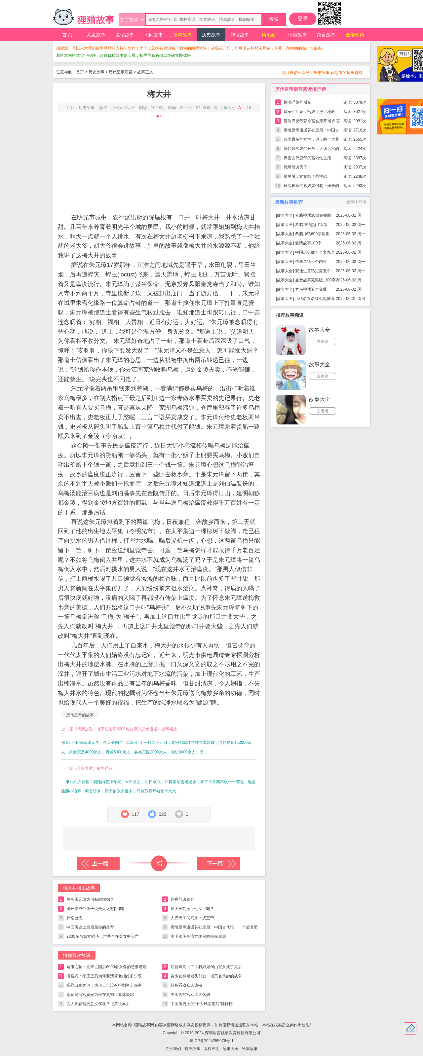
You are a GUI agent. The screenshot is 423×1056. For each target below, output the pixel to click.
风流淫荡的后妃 (297, 102)
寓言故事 (326, 34)
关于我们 (173, 1048)
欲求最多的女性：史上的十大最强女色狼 (311, 140)
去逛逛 (322, 341)
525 (162, 814)
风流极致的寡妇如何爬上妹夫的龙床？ (311, 186)
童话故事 (125, 34)
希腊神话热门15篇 (311, 224)
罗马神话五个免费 (311, 289)
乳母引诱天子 (295, 167)
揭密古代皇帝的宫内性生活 (307, 158)
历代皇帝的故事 (80, 715)
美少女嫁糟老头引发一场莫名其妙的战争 (206, 976)
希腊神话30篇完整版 (313, 215)
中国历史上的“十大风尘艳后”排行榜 (202, 1003)
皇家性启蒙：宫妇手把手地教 (309, 111)
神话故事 (240, 34)
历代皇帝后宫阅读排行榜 (300, 89)
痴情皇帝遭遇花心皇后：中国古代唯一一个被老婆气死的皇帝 (214, 928)
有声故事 (192, 1048)
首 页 (67, 34)
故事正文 (145, 72)
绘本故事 (182, 34)
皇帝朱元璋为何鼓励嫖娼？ (90, 899)
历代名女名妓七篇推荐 (315, 298)
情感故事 (297, 34)
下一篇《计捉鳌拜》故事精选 (87, 768)
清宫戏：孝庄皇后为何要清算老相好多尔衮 (104, 976)
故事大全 (285, 215)
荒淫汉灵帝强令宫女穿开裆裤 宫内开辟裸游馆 (312, 122)
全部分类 (355, 34)
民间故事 (153, 34)
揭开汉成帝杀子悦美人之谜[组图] (95, 908)
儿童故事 (96, 34)
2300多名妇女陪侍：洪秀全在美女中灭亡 (102, 936)
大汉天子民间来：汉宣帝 (192, 918)
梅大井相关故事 (79, 888)
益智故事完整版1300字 (315, 280)
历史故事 (211, 34)
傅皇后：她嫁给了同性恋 (305, 176)
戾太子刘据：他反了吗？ (192, 908)
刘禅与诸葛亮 (182, 899)
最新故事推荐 (289, 202)
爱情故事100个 (308, 243)
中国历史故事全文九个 (315, 252)
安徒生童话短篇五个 (313, 271)
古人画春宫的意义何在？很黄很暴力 (98, 1003)
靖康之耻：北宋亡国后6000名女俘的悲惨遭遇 (106, 967)
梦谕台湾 (74, 918)
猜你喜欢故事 (77, 955)
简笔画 (269, 34)
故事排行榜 (356, 202)
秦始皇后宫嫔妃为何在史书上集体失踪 (100, 994)
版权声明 (211, 1048)
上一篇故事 (98, 863)
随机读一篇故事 (159, 863)
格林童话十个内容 (311, 261)
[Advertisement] (159, 161)
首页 (80, 72)
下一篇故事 (218, 863)
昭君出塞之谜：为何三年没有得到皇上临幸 (104, 985)
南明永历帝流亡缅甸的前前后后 (198, 936)
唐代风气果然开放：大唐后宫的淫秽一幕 (311, 149)
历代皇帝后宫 (121, 72)
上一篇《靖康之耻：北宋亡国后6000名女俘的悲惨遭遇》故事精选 (119, 729)
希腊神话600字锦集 (312, 234)
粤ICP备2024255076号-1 (211, 1040)
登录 (302, 18)
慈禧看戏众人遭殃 (186, 985)
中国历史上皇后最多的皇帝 (90, 927)
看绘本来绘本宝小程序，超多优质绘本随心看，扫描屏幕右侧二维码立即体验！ (125, 55)
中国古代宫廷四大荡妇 (190, 994)
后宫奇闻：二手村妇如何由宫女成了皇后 (206, 967)
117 (135, 814)
